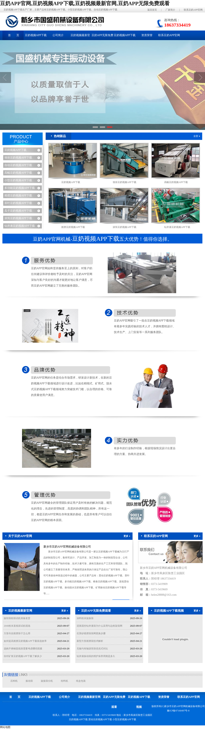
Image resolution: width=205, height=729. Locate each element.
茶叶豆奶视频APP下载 (18, 203)
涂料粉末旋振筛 (85, 618)
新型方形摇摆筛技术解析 (90, 641)
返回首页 (152, 9)
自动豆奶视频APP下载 (18, 165)
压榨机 (14, 681)
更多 (127, 536)
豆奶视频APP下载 (15, 149)
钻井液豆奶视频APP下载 (19, 225)
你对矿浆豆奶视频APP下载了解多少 (23, 656)
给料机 (64, 681)
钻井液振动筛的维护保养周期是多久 (96, 656)
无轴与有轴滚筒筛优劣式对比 (92, 648)
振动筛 (29, 681)
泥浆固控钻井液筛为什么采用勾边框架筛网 (99, 625)
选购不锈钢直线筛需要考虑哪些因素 (23, 648)
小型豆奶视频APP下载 (18, 180)
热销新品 (58, 136)
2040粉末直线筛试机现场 (17, 625)
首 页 (13, 35)
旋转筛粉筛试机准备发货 (17, 618)
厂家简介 (170, 9)
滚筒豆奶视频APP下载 (18, 218)
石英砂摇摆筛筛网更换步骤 (91, 633)
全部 (196, 136)
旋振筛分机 (47, 681)
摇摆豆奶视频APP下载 (18, 195)
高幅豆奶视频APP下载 (18, 172)
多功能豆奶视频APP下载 (19, 187)
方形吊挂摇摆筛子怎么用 (17, 633)
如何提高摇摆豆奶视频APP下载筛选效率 (25, 641)
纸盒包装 (81, 681)
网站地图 (5, 727)
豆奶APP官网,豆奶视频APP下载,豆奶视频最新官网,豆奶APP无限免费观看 (85, 3)
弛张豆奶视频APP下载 (18, 157)
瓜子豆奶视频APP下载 (18, 210)
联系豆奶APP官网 (193, 9)
